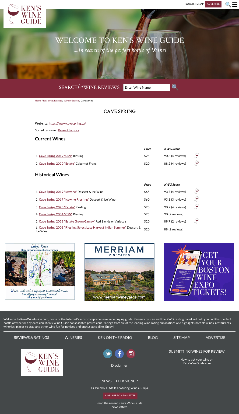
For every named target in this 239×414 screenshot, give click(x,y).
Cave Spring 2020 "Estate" (57, 163)
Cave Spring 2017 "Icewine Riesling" (64, 199)
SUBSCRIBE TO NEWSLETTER (120, 395)
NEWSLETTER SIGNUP (120, 381)
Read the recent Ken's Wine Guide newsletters (119, 405)
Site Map (181, 337)
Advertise (215, 337)
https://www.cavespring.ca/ (67, 123)
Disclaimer (119, 365)
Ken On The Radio (115, 337)
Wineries (73, 337)
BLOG (189, 3)
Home (38, 100)
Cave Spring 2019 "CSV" (55, 156)
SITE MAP (198, 3)
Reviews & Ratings (52, 100)
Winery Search (71, 100)
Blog (153, 337)
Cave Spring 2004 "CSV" (55, 214)
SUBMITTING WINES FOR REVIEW (197, 351)
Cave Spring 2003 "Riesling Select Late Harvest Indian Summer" (82, 227)
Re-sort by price (68, 130)
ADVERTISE (213, 3)
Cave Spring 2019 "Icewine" (58, 192)
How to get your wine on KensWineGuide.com (196, 361)
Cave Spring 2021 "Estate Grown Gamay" (67, 221)
